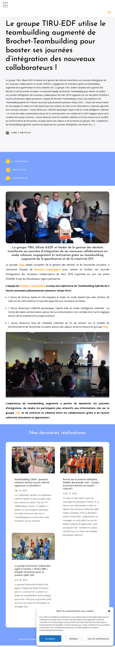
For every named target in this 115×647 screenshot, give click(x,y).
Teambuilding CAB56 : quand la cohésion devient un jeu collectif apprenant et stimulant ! (32, 483)
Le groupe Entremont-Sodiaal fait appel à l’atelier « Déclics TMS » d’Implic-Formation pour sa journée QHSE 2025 (33, 572)
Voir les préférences (98, 638)
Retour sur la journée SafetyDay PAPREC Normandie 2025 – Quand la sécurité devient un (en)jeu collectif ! (81, 485)
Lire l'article (21, 134)
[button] (109, 611)
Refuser (74, 638)
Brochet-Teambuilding (47, 271)
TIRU (21, 266)
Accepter (50, 638)
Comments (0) (20, 179)
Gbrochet (23, 162)
